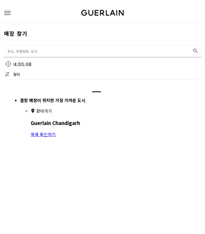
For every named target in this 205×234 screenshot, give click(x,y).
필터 (16, 74)
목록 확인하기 (43, 134)
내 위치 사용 (22, 63)
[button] (7, 13)
